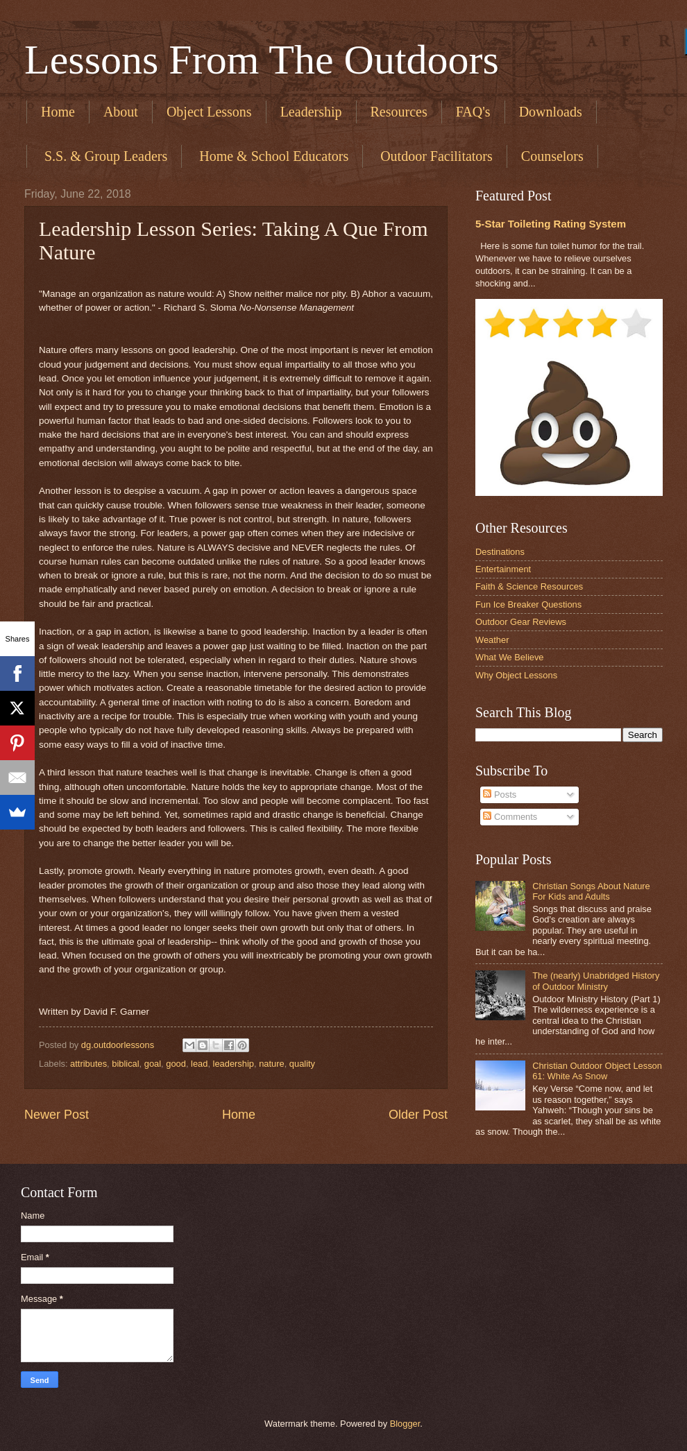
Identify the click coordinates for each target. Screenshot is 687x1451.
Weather (492, 640)
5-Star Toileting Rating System (550, 224)
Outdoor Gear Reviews (520, 622)
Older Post (418, 1115)
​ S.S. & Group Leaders (104, 156)
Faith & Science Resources (529, 586)
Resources (399, 111)
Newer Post (56, 1115)
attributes (88, 1063)
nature (272, 1063)
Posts (499, 794)
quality (302, 1063)
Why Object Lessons (516, 675)
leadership (233, 1063)
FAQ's (473, 111)
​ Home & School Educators (272, 156)
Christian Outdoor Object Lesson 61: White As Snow (597, 1071)
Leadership (311, 111)
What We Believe (509, 657)
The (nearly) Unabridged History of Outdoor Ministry (595, 980)
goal (152, 1063)
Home (58, 111)
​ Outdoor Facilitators (435, 156)
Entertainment (503, 569)
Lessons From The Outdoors (261, 60)
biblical (125, 1063)
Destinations (500, 552)
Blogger (405, 1423)
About (120, 111)
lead (199, 1063)
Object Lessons (209, 111)
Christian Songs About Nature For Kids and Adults (591, 891)
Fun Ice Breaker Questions (528, 604)
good (176, 1063)
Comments (510, 817)
